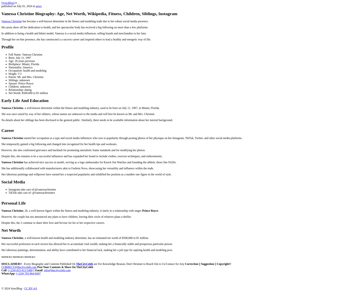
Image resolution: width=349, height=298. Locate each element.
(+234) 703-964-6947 (28, 273)
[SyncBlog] (8, 2)
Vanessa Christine (11, 21)
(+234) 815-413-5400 (20, 270)
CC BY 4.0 (30, 288)
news (39, 6)
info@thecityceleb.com (57, 270)
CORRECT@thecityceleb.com (19, 267)
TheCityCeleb (84, 263)
